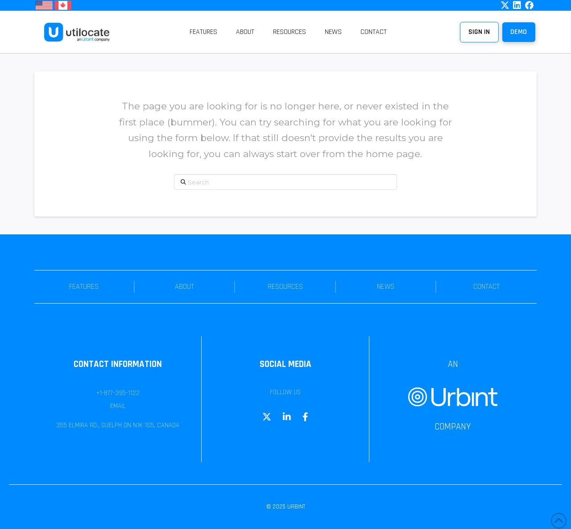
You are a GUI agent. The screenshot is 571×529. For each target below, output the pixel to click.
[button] (518, 32)
